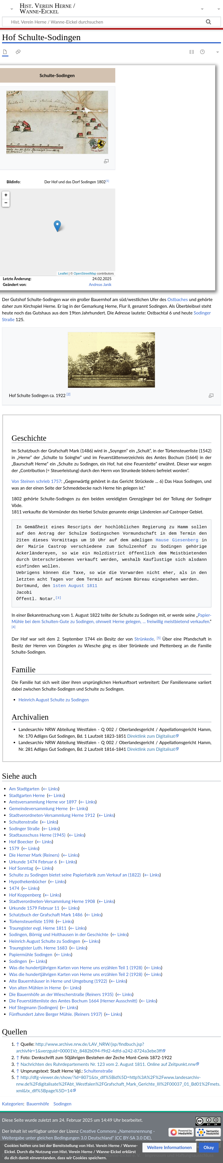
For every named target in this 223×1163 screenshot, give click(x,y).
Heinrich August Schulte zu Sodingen (54, 699)
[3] (58, 598)
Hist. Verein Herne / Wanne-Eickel (47, 8)
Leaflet (63, 273)
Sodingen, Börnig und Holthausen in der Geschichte (58, 934)
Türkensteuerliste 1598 (31, 921)
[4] (13, 627)
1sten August (68, 586)
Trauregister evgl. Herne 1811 (37, 928)
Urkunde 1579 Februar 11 (34, 908)
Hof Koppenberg (25, 894)
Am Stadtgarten (24, 788)
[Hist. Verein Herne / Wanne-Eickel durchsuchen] (111, 21)
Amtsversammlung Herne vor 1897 (43, 801)
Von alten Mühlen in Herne (35, 987)
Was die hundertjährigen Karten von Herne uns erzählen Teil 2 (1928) (75, 974)
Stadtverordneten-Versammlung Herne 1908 (52, 901)
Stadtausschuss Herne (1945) (37, 834)
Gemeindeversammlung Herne (38, 808)
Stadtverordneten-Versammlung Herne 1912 (52, 815)
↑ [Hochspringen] (17, 1044)
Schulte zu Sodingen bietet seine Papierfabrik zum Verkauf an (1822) (75, 874)
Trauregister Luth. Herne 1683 (38, 947)
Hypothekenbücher (27, 881)
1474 (14, 888)
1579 (14, 848)
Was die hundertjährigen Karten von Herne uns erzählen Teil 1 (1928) (75, 967)
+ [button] (6, 195)
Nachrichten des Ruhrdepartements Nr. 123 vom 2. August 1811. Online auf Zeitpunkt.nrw (108, 1064)
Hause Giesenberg (177, 540)
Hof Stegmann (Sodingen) (33, 1007)
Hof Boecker (21, 841)
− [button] (6, 203)
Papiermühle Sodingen (30, 954)
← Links (50, 788)
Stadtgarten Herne (27, 795)
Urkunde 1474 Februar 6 (33, 861)
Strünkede (144, 638)
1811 (92, 586)
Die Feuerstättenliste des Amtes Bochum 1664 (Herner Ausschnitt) (73, 1000)
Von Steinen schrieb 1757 (36, 481)
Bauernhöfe (37, 1103)
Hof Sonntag (21, 868)
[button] (169, 1148)
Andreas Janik (100, 284)
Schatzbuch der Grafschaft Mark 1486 (45, 914)
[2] (68, 394)
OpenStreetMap (85, 273)
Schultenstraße (23, 821)
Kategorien (12, 1103)
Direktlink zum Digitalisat (151, 736)
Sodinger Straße (24, 828)
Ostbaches (177, 299)
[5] (159, 638)
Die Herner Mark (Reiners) (34, 855)
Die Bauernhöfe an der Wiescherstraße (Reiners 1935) (61, 994)
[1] (107, 180)
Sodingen (18, 961)
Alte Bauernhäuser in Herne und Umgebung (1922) (58, 981)
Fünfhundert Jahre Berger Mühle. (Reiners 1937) (55, 1014)
